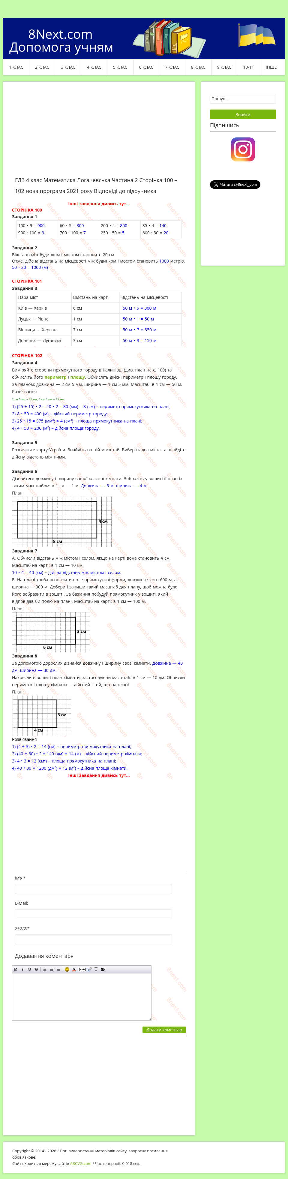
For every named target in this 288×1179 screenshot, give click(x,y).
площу (77, 377)
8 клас (198, 67)
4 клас (94, 67)
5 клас (120, 67)
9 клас (224, 67)
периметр (56, 377)
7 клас (172, 67)
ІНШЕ (271, 67)
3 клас (68, 67)
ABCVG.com (81, 1163)
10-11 (248, 67)
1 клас (16, 67)
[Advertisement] (99, 133)
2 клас (42, 67)
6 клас (146, 67)
